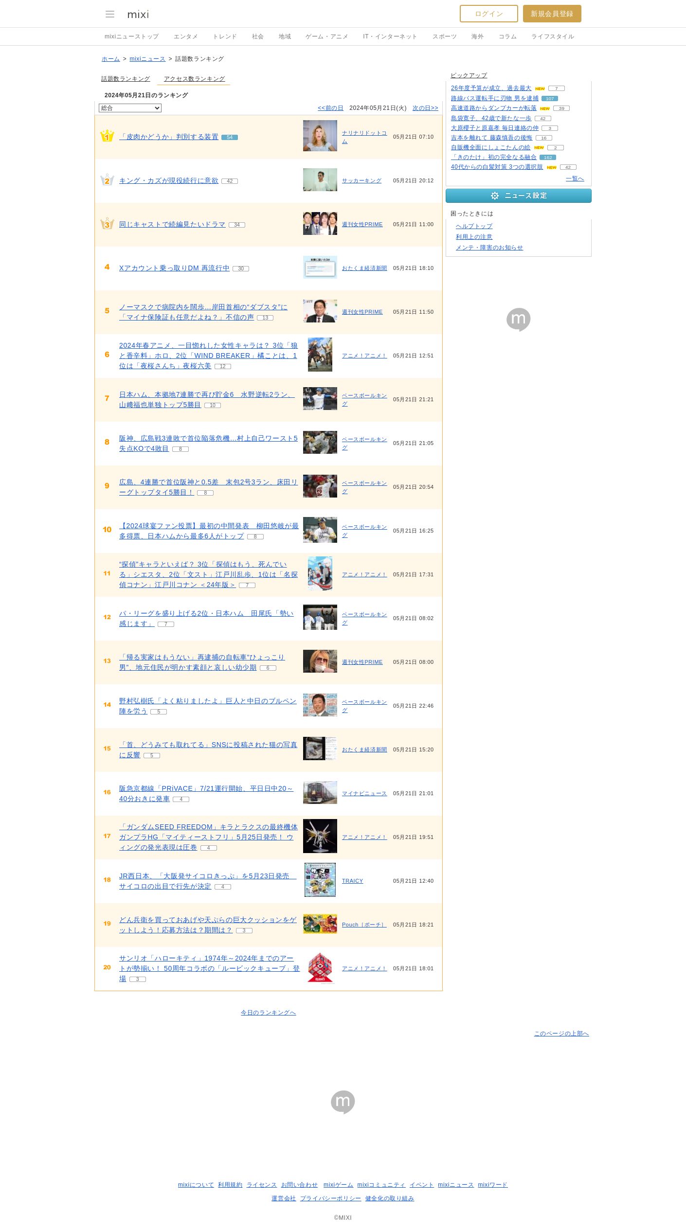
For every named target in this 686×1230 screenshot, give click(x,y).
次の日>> (425, 108)
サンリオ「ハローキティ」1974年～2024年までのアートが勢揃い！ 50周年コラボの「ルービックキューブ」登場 (209, 968)
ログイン (489, 14)
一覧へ (575, 178)
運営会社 (283, 1198)
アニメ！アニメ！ (364, 355)
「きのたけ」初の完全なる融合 (494, 157)
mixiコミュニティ (382, 1184)
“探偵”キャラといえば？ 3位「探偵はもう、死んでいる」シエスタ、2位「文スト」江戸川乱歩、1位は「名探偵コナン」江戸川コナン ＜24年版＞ (208, 574)
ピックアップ (469, 75)
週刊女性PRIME (362, 224)
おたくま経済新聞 (364, 268)
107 (550, 98)
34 (237, 225)
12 (223, 366)
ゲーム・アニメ (327, 36)
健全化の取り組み (390, 1198)
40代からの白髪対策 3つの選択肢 (497, 166)
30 (241, 268)
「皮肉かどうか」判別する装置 (168, 137)
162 (548, 157)
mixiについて (196, 1184)
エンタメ (186, 36)
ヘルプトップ (474, 226)
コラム (508, 36)
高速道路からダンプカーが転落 (494, 108)
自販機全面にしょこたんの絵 (491, 147)
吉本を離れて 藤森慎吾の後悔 (492, 137)
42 (230, 181)
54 (230, 137)
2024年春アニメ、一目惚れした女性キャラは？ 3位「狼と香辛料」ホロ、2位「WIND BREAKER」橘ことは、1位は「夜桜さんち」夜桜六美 (208, 355)
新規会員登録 (552, 14)
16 (543, 138)
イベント (422, 1184)
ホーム (111, 58)
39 (561, 108)
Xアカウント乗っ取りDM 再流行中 (174, 268)
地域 (285, 36)
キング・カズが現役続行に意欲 (168, 180)
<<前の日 (330, 108)
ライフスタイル (552, 36)
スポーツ (445, 36)
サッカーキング (361, 180)
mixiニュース (147, 58)
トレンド (225, 36)
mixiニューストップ (132, 36)
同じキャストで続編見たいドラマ (172, 224)
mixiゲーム (339, 1184)
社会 (258, 36)
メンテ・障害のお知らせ (490, 247)
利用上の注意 (474, 236)
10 (213, 405)
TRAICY (352, 881)
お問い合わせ (299, 1184)
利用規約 (230, 1184)
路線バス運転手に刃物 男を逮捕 (495, 98)
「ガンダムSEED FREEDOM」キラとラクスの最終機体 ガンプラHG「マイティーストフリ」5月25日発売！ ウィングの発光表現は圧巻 (208, 837)
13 (266, 318)
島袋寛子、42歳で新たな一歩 (491, 118)
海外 (477, 36)
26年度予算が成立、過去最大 (491, 88)
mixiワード (493, 1184)
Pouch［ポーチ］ (364, 924)
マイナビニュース (364, 793)
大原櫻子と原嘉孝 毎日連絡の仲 (495, 128)
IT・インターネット (390, 36)
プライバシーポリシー (330, 1198)
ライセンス (262, 1184)
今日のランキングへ (268, 1012)
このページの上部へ (561, 1033)
